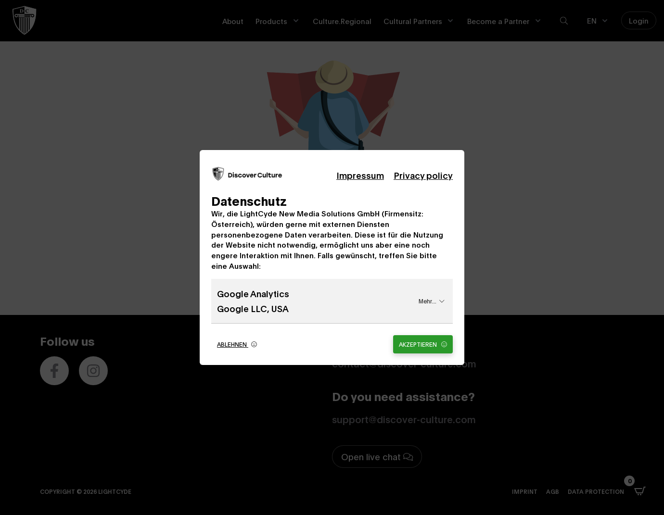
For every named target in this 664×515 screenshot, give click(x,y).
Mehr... (432, 300)
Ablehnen (237, 344)
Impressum (360, 175)
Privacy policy (423, 175)
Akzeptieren (423, 344)
